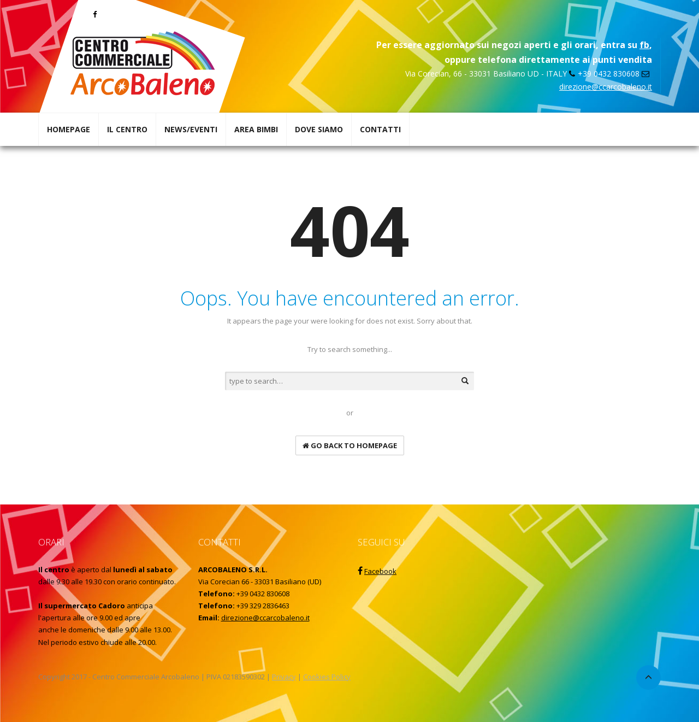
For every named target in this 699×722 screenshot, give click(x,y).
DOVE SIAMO (319, 129)
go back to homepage (350, 445)
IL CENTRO (127, 129)
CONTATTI (380, 129)
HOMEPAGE (68, 129)
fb (644, 45)
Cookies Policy (327, 677)
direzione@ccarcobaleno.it (605, 86)
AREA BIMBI (256, 129)
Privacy (284, 677)
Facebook (380, 571)
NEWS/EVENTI (190, 129)
